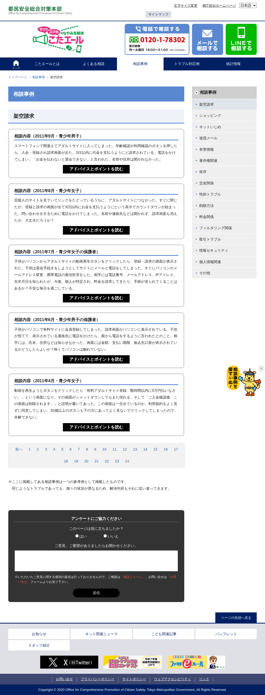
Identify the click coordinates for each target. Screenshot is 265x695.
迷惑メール (208, 138)
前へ (19, 449)
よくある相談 (94, 64)
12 (125, 449)
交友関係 (206, 183)
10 (104, 449)
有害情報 (206, 149)
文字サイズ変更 (185, 6)
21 (96, 461)
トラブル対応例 (187, 64)
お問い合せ (64, 679)
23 (117, 461)
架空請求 (206, 104)
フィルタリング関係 (215, 228)
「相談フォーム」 (132, 577)
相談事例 (140, 64)
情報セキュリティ (213, 250)
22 (107, 461)
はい (81, 536)
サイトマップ (158, 14)
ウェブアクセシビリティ (172, 679)
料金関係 (206, 217)
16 (166, 449)
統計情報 (233, 64)
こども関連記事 (163, 634)
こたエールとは (47, 64)
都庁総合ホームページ (219, 6)
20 (86, 461)
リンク (204, 679)
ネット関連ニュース (101, 634)
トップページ (17, 77)
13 (135, 449)
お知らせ (39, 634)
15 (155, 449)
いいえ (111, 536)
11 (115, 449)
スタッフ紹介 (39, 645)
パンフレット (226, 634)
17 (176, 449)
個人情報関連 (210, 262)
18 (66, 461)
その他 (204, 273)
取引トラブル (210, 239)
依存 (203, 172)
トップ (16, 68)
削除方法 (206, 206)
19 (76, 461)
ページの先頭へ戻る (236, 618)
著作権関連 (208, 160)
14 (145, 449)
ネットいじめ (210, 127)
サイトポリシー (134, 679)
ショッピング (210, 115)
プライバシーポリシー (97, 679)
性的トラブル (210, 194)
